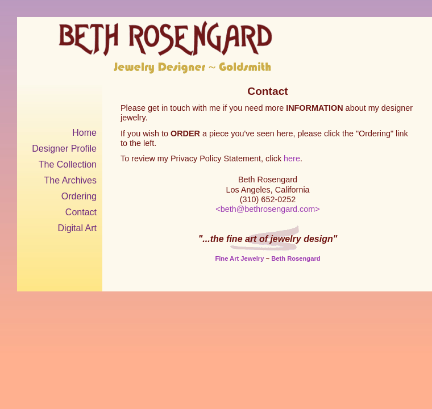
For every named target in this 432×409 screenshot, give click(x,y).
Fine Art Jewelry (239, 258)
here (292, 158)
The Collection (68, 164)
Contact (81, 212)
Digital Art (77, 228)
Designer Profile (64, 148)
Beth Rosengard (295, 258)
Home (84, 132)
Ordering (79, 196)
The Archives (70, 180)
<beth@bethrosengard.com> (267, 209)
